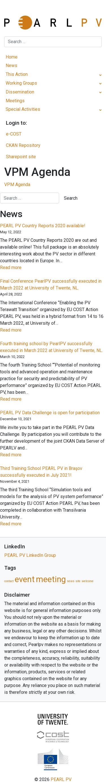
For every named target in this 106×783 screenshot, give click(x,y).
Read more (20, 267)
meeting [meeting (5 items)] (51, 579)
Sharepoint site (21, 156)
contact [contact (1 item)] (9, 581)
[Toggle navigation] (53, 10)
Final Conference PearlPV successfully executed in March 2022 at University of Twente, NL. (50, 284)
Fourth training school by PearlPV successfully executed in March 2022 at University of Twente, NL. (51, 347)
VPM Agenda (17, 184)
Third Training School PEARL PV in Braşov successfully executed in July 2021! (41, 472)
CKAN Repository (23, 145)
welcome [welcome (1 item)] (88, 581)
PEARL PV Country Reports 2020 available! (42, 225)
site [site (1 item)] (78, 581)
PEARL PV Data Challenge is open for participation (50, 412)
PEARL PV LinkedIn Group (30, 555)
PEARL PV (61, 779)
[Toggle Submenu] (100, 74)
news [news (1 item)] (70, 581)
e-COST (13, 134)
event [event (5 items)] (25, 579)
